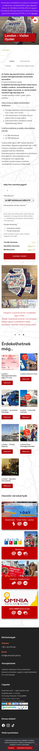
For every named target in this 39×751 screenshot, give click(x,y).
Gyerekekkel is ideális (22, 322)
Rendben (11, 748)
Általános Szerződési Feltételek (13, 701)
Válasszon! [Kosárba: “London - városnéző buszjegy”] (7, 417)
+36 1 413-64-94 (8, 647)
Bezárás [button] (34, 13)
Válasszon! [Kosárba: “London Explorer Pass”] (25, 379)
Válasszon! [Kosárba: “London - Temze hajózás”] (7, 451)
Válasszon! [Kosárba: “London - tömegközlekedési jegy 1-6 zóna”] (7, 383)
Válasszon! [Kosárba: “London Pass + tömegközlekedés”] (25, 451)
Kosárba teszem (19, 256)
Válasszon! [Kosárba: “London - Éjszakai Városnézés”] (7, 486)
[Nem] (36, 744)
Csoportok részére (19, 313)
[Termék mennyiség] (7, 190)
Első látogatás (31, 319)
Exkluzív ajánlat (7, 322)
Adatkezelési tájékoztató (11, 699)
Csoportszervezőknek (16, 319)
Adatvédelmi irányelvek (24, 748)
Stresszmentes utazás (27, 325)
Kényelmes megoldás (10, 325)
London (21, 316)
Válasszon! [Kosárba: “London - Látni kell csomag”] (25, 417)
